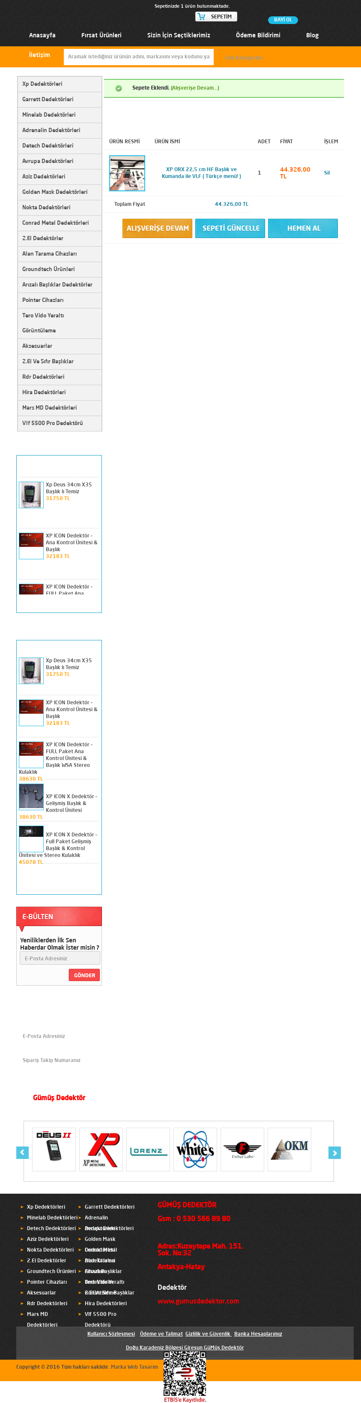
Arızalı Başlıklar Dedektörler (57, 285)
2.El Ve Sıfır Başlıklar (48, 362)
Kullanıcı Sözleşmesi (111, 1334)
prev (78, 604)
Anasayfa (42, 36)
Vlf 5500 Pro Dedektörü (52, 423)
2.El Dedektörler (42, 238)
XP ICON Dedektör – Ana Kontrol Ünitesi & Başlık (72, 543)
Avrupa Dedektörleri (47, 161)
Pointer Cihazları (42, 300)
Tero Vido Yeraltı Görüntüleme (43, 323)
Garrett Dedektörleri (47, 100)
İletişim (39, 55)
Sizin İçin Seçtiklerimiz (178, 36)
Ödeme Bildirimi (258, 36)
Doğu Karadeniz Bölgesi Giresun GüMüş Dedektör (185, 1348)
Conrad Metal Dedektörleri (55, 223)
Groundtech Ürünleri (48, 269)
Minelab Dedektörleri (48, 115)
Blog (312, 36)
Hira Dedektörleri (44, 392)
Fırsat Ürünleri (101, 36)
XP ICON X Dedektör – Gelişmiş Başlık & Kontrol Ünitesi (71, 803)
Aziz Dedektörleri (43, 177)
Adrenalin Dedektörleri (51, 130)
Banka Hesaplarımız (258, 1334)
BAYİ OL (283, 20)
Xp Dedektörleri (42, 84)
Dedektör (172, 1288)
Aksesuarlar (37, 346)
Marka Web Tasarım (134, 1367)
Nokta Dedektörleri (46, 208)
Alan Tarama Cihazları (49, 254)
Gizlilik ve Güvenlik (207, 1334)
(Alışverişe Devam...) (195, 88)
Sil (327, 173)
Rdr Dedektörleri (43, 377)
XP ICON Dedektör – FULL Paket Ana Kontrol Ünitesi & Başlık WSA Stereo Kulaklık (55, 758)
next (91, 604)
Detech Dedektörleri (47, 146)
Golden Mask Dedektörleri (54, 192)
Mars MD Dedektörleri (49, 408)
